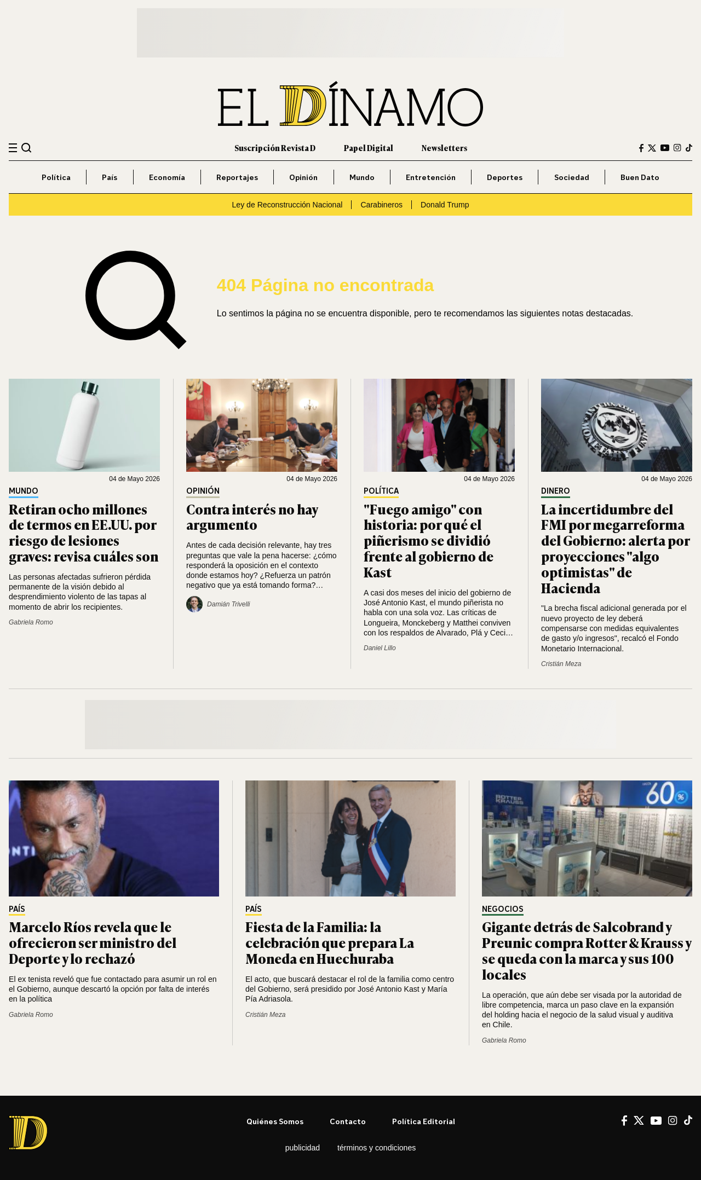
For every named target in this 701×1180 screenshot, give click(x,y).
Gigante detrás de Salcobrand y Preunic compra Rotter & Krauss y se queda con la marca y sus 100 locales (586, 950)
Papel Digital (368, 147)
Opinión (303, 177)
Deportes (504, 177)
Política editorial (423, 1121)
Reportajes (237, 177)
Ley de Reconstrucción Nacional (287, 204)
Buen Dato (639, 177)
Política (56, 177)
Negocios (503, 909)
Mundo (362, 177)
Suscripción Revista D (274, 147)
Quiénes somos (274, 1121)
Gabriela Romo (31, 622)
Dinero (555, 491)
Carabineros (381, 204)
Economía (167, 177)
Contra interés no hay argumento (252, 516)
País (109, 177)
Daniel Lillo (380, 648)
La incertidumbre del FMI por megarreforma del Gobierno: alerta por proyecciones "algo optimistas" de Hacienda (615, 548)
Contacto (348, 1121)
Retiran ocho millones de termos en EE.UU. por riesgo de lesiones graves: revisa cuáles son (83, 532)
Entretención (431, 177)
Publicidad (302, 1147)
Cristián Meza (561, 664)
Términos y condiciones (376, 1147)
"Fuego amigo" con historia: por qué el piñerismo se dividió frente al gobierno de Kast (428, 540)
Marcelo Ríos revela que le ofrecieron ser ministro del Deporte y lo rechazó (92, 942)
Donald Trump (445, 204)
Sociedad (571, 177)
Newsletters (444, 147)
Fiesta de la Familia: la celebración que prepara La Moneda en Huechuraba (329, 942)
